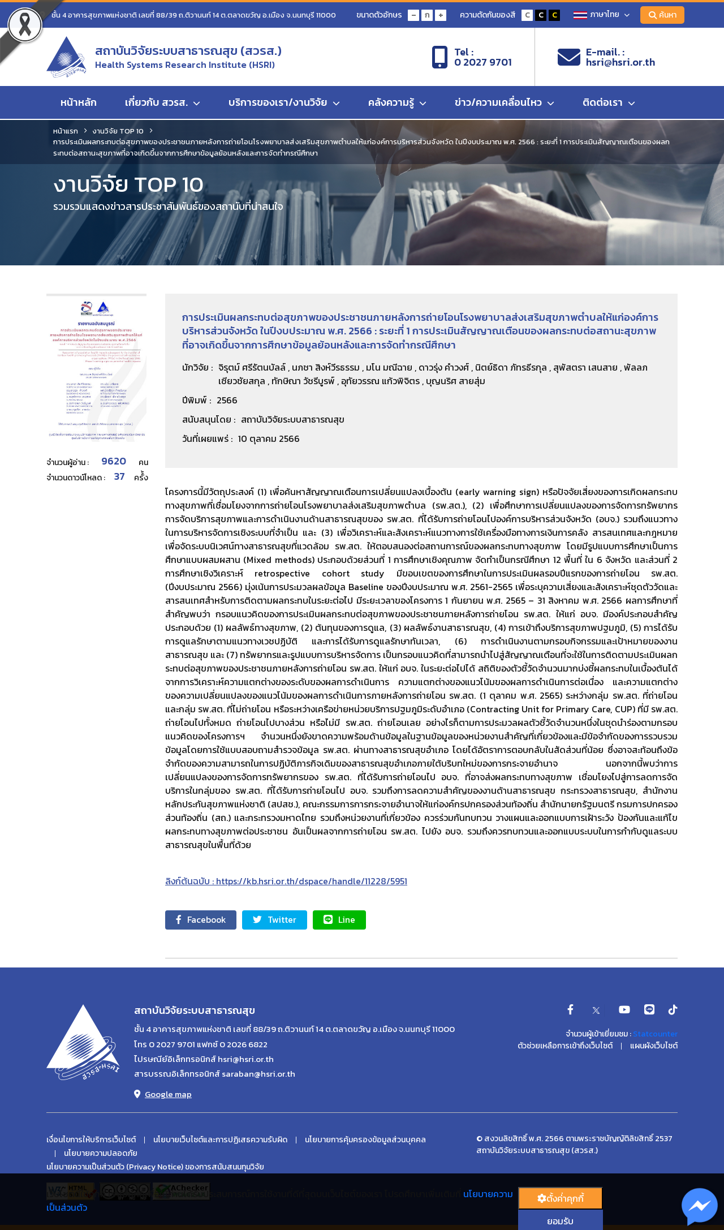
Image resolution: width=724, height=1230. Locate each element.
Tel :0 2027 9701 (472, 57)
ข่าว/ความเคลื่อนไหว (504, 103)
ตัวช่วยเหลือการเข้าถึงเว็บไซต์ (565, 1046)
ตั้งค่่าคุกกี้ (560, 1198)
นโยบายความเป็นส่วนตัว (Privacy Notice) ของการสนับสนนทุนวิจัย (155, 1167)
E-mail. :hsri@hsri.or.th (606, 57)
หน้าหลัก (79, 103)
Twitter (278, 920)
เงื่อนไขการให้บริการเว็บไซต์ (91, 1140)
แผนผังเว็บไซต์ (654, 1046)
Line (344, 920)
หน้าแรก (65, 131)
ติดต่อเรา (609, 103)
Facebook (202, 920)
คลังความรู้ (397, 103)
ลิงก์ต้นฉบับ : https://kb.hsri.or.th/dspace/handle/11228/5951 (286, 881)
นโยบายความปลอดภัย (100, 1154)
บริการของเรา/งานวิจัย (284, 103)
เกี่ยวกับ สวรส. (162, 103)
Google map (163, 1094)
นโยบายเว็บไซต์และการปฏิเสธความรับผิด (220, 1140)
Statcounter (655, 1034)
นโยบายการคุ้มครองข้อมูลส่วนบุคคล (365, 1140)
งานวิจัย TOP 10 (118, 131)
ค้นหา (662, 15)
